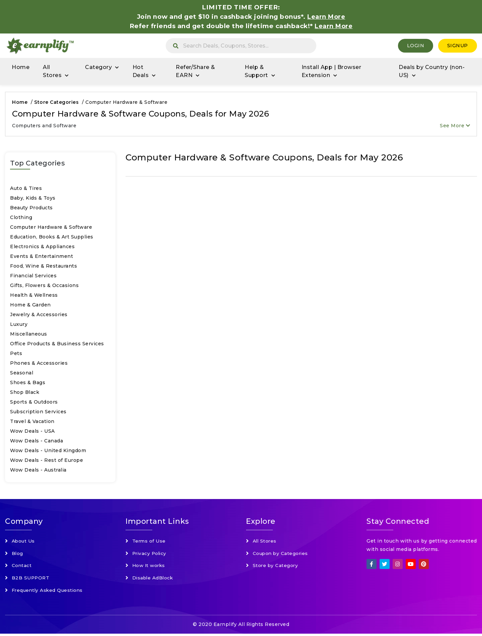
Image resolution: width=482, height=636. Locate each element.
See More (455, 126)
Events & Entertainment (41, 257)
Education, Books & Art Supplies (51, 237)
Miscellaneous (28, 335)
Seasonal (21, 373)
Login (415, 46)
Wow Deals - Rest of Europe (46, 461)
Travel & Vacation (32, 422)
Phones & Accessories (39, 364)
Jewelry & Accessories (39, 315)
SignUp (457, 46)
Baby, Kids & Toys (33, 199)
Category (98, 68)
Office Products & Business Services (57, 344)
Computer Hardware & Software (51, 228)
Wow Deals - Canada (36, 441)
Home (20, 68)
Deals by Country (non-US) (432, 72)
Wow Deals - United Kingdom (48, 451)
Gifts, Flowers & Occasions (44, 286)
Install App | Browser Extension (332, 72)
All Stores (52, 72)
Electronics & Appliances (42, 247)
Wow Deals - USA (32, 432)
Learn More (334, 26)
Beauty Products (31, 208)
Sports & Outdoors (34, 403)
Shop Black (24, 393)
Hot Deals (141, 72)
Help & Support (256, 72)
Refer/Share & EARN (195, 72)
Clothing (21, 218)
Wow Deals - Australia (38, 471)
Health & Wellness (34, 296)
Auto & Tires (26, 189)
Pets (16, 354)
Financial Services (33, 276)
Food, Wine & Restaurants (43, 267)
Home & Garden (30, 305)
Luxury (18, 325)
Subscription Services (38, 412)
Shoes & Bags (27, 383)
